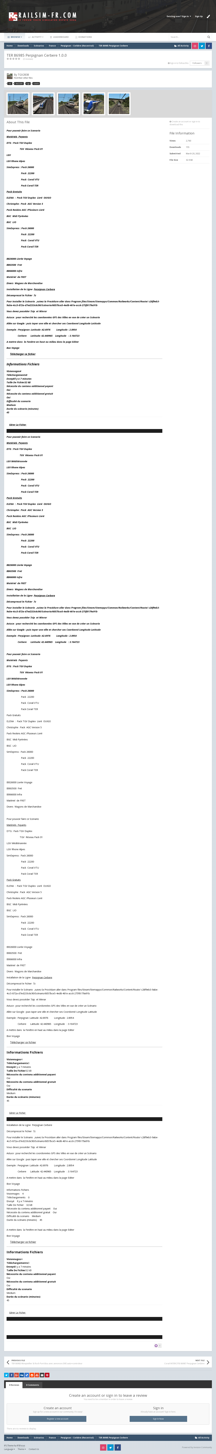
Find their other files (23, 77)
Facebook (209, 46)
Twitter (202, 46)
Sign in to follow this (179, 63)
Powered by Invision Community (197, 1447)
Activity (37, 36)
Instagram (195, 46)
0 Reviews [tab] (14, 1385)
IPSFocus (21, 1445)
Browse (16, 36)
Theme (22, 1449)
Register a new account (57, 1418)
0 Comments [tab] (32, 1385)
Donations (85, 36)
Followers (197, 63)
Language (9, 1449)
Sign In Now (158, 1418)
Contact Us (34, 1449)
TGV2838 (23, 74)
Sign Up (199, 16)
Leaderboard (61, 36)
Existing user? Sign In (179, 16)
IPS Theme (9, 1445)
